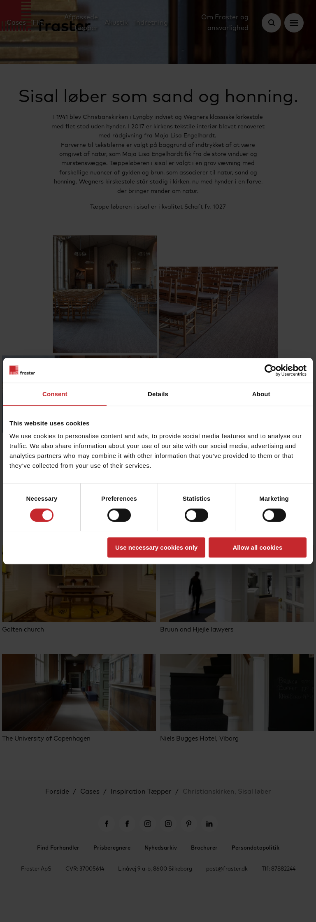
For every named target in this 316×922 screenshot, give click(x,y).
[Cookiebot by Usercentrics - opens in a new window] (271, 370)
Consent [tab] (54, 393)
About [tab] (261, 393)
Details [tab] (158, 393)
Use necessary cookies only (156, 547)
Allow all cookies (257, 547)
